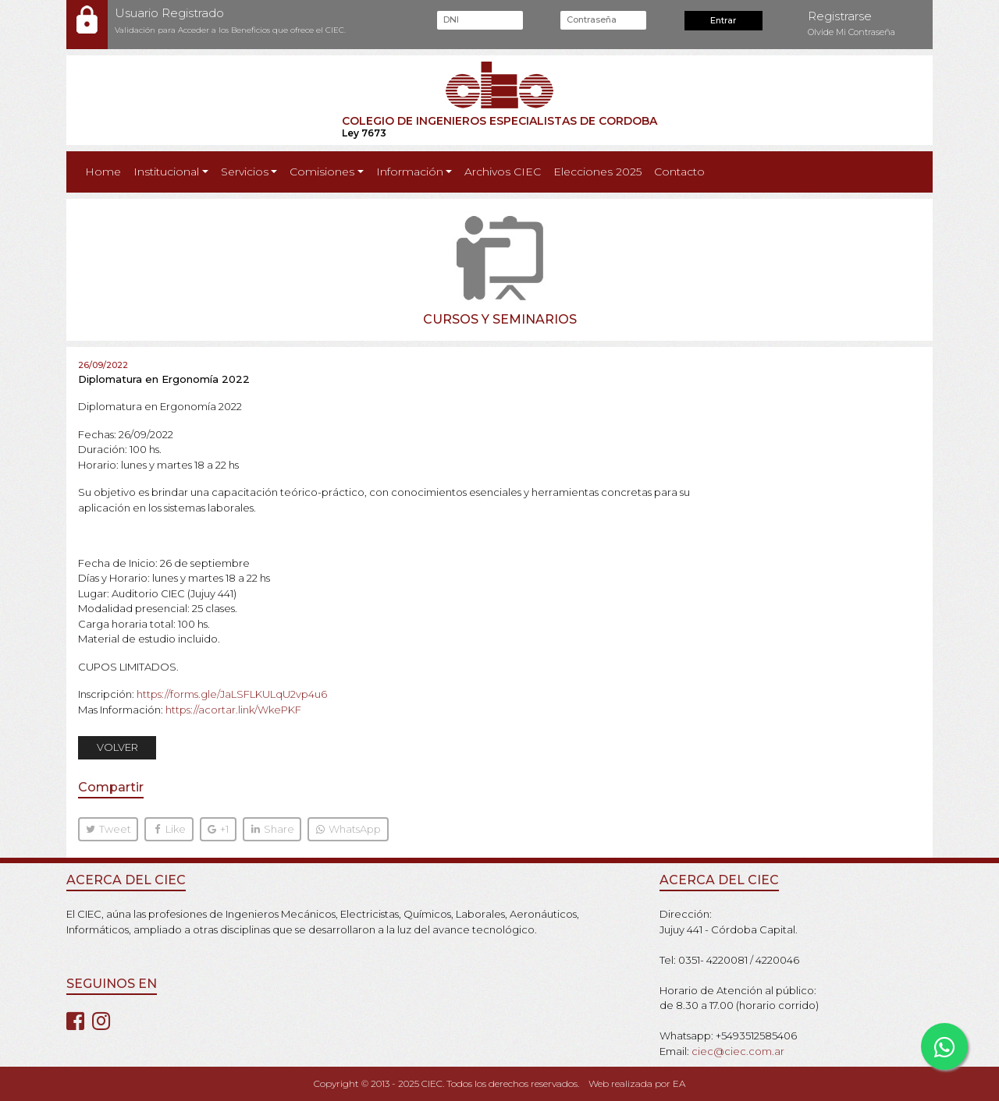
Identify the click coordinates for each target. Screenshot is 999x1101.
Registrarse (840, 16)
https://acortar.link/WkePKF (233, 709)
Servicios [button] (244, 172)
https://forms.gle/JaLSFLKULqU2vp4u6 (232, 694)
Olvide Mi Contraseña (851, 32)
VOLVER (117, 747)
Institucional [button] (166, 172)
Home (106, 171)
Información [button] (409, 172)
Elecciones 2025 (597, 172)
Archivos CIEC (502, 172)
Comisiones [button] (322, 172)
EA (679, 1083)
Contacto (679, 172)
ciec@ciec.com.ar (737, 1051)
